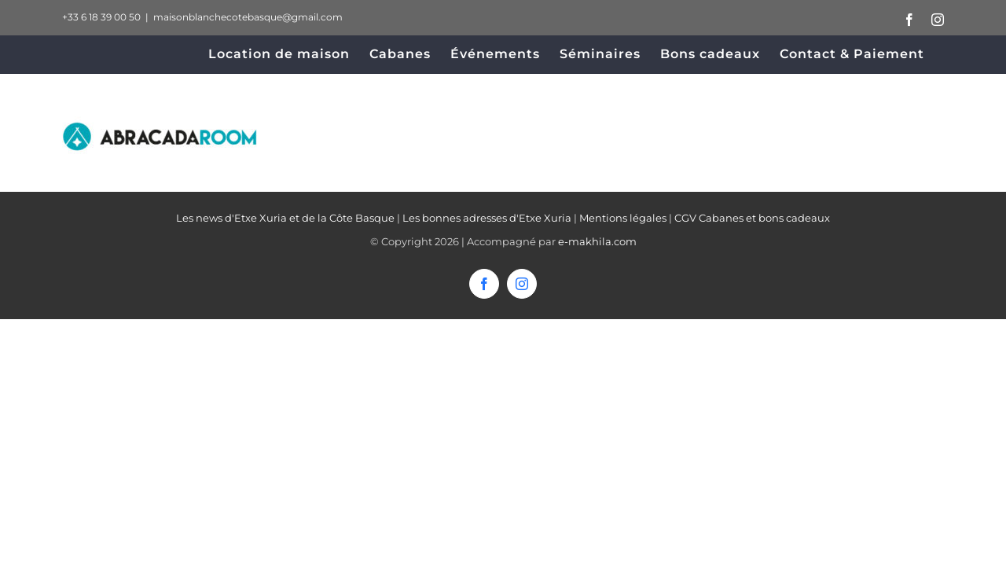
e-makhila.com (597, 241)
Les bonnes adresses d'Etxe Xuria (486, 217)
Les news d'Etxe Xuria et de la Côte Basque (285, 217)
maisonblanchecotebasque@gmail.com (248, 17)
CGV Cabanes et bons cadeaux (752, 217)
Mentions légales (622, 217)
